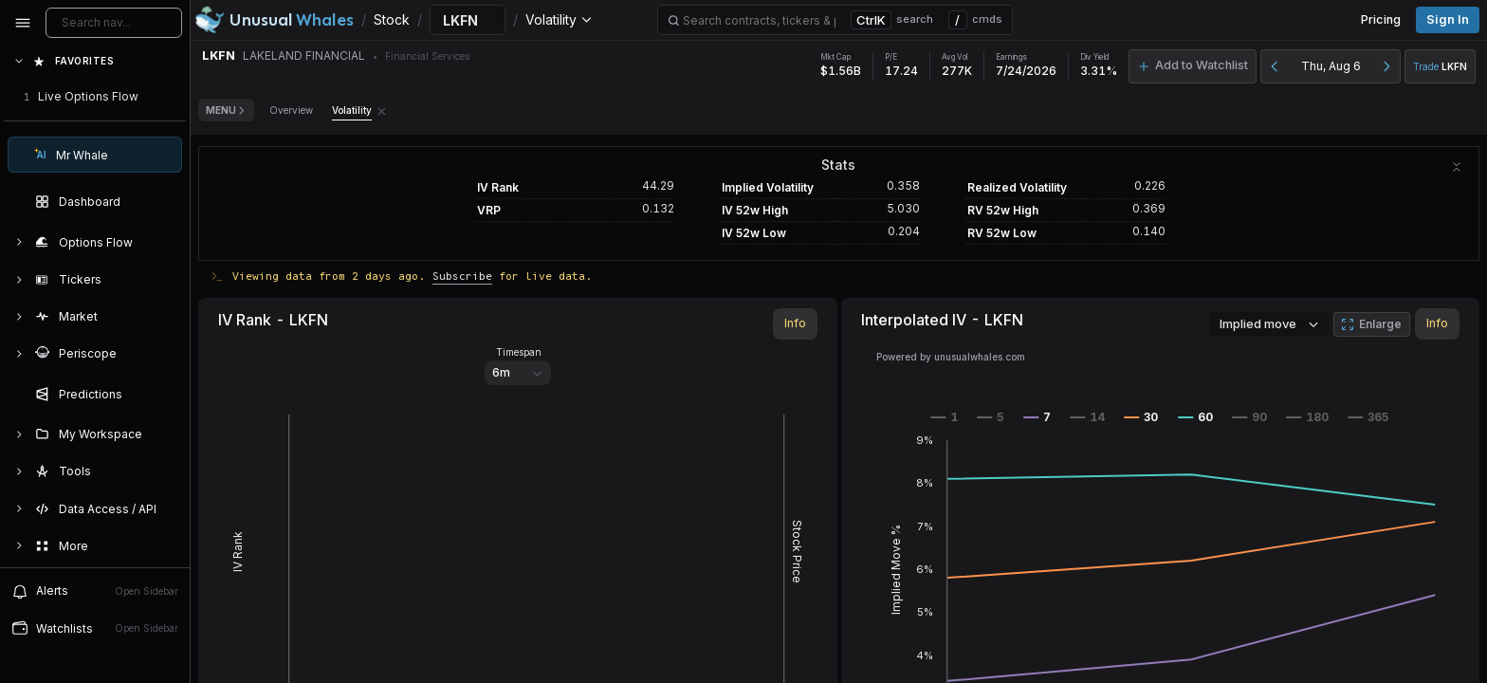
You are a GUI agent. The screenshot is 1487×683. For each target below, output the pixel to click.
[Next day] (1386, 66)
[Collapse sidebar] (23, 23)
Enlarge (1372, 324)
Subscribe (462, 275)
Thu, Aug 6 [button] (1331, 66)
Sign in (1447, 19)
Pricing (1381, 19)
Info (795, 323)
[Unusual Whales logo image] (274, 20)
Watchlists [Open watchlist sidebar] (94, 628)
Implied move (1269, 323)
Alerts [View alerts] (94, 590)
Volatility (352, 110)
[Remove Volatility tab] (382, 110)
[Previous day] (1274, 66)
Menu (226, 110)
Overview (291, 110)
